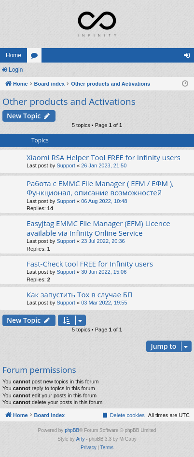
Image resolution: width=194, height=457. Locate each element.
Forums (36, 57)
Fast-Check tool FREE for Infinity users (90, 263)
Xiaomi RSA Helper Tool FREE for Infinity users (103, 157)
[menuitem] (123, 415)
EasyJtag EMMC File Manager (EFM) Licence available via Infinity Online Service (98, 227)
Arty (80, 439)
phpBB (72, 430)
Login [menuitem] (189, 57)
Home (13, 55)
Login (16, 69)
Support (65, 165)
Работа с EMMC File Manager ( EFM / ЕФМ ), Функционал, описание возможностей (100, 187)
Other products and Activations (69, 101)
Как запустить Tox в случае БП (80, 294)
